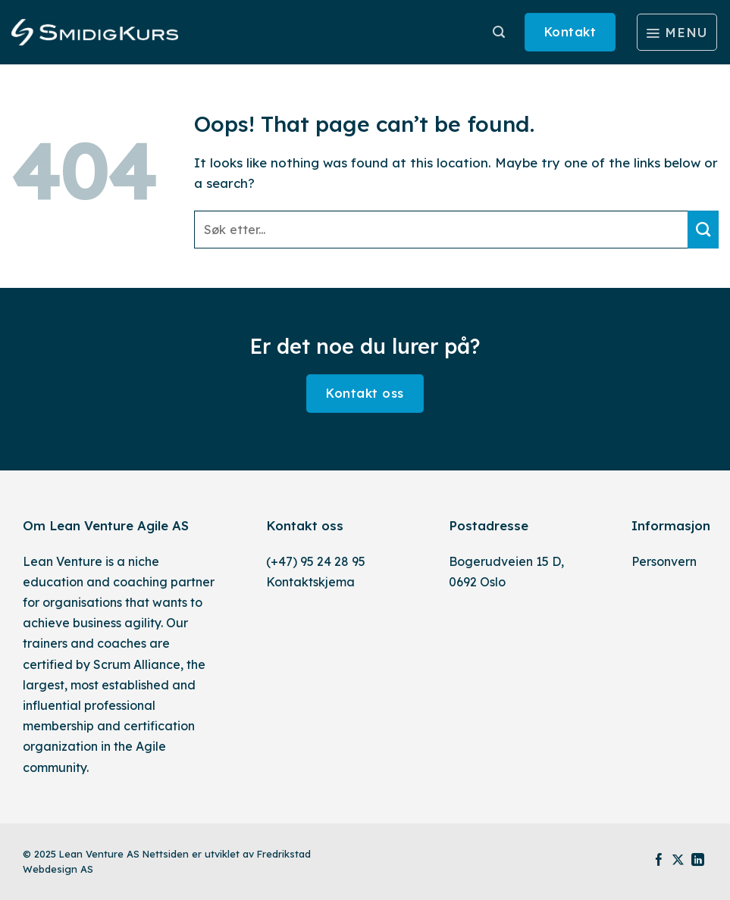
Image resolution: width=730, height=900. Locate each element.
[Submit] (703, 229)
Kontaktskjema (310, 581)
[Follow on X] (678, 861)
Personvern (664, 561)
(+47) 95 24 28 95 (315, 561)
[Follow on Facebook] (659, 861)
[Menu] (677, 33)
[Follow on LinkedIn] (697, 861)
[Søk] (499, 32)
